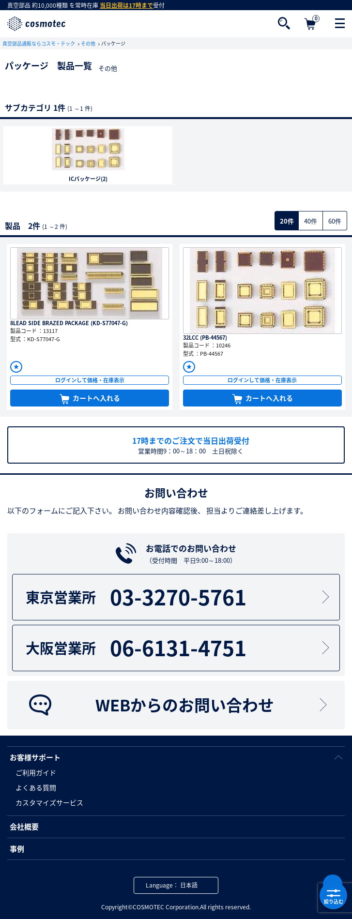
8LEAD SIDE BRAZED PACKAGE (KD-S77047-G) (69, 323)
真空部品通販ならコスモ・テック (39, 43)
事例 (17, 849)
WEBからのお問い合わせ (179, 704)
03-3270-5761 (179, 597)
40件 (310, 221)
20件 (287, 221)
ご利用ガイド (35, 772)
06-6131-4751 (179, 648)
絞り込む (333, 896)
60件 (334, 221)
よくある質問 (35, 787)
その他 (88, 43)
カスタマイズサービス (49, 802)
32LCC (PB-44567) (205, 337)
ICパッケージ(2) (88, 179)
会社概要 (24, 826)
